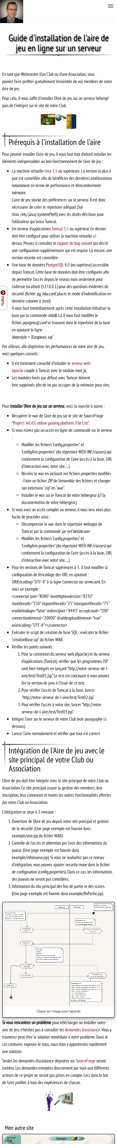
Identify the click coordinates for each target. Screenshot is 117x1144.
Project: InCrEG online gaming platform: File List (50, 423)
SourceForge (86, 1061)
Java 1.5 (51, 171)
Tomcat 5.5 (60, 229)
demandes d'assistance (82, 1030)
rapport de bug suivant (75, 243)
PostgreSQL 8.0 (58, 265)
